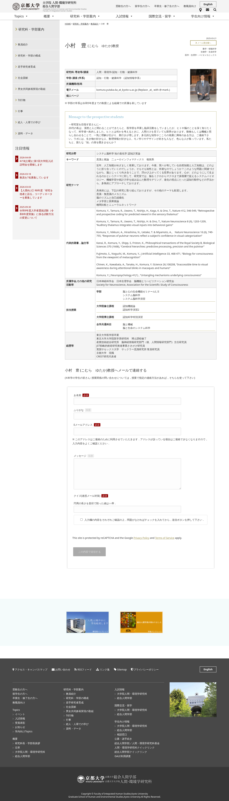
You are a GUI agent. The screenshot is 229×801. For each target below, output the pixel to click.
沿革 (17, 747)
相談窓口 (122, 734)
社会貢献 (23, 77)
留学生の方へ (142, 6)
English (208, 4)
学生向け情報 (203, 16)
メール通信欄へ (203, 42)
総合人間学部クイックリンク (130, 751)
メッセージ (127, 472)
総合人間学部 (22, 756)
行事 (20, 111)
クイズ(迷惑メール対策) (91, 495)
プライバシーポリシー (146, 669)
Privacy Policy (141, 538)
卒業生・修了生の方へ (166, 6)
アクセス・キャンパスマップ (31, 669)
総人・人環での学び (29, 122)
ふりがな (127, 413)
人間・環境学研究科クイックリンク (134, 747)
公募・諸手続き (123, 738)
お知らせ (20, 727)
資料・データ (25, 133)
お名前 (127, 398)
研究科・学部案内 (85, 16)
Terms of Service (164, 538)
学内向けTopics (23, 731)
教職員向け (190, 6)
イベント (20, 714)
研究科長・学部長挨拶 (27, 743)
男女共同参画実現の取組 (31, 89)
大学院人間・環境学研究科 (30, 751)
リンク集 (105, 669)
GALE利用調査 (122, 756)
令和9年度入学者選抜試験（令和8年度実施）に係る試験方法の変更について (37, 214)
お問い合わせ (62, 669)
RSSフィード (84, 669)
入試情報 (124, 16)
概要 (49, 16)
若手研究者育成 (26, 66)
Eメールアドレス (127, 428)
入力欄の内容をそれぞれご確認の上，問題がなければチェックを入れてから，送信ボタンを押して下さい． (141, 519)
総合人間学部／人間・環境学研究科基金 (137, 743)
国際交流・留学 (162, 16)
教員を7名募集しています (34, 177)
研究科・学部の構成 (29, 55)
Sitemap (122, 669)
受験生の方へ (123, 6)
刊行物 (21, 100)
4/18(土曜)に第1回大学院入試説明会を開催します (36, 162)
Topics (21, 16)
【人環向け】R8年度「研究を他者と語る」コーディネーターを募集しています (36, 194)
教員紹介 (95, 23)
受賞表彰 (20, 722)
